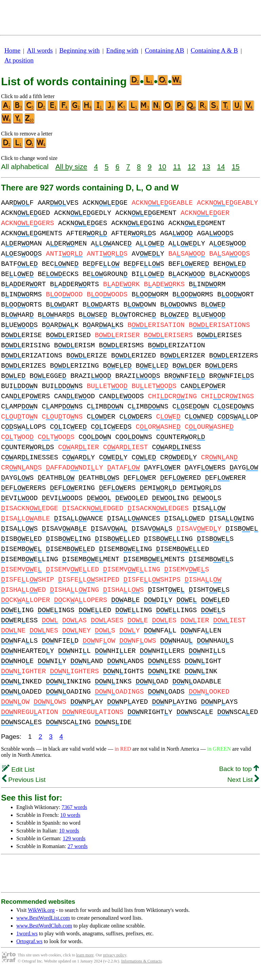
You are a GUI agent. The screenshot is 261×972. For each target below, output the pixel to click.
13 (206, 166)
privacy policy (114, 955)
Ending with (122, 50)
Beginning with (79, 50)
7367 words (74, 807)
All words (40, 50)
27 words (78, 846)
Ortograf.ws (29, 941)
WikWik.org (41, 910)
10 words (70, 815)
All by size (71, 166)
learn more (85, 955)
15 (236, 166)
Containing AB (164, 50)
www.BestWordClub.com (44, 926)
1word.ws (27, 933)
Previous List (24, 779)
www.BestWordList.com (43, 918)
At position (19, 60)
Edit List (18, 769)
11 (177, 166)
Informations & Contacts (141, 961)
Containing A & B (214, 50)
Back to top (239, 768)
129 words (74, 838)
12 (191, 166)
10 (162, 166)
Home (12, 50)
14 (221, 166)
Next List (243, 779)
